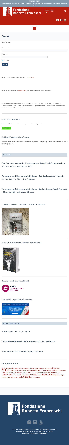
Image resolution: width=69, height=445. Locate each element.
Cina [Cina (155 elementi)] (28, 368)
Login (38, 1)
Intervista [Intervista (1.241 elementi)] (50, 373)
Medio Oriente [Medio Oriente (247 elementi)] (16, 375)
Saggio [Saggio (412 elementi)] (61, 375)
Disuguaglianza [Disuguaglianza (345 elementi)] (30, 370)
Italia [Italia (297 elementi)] (55, 372)
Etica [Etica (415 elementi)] (52, 370)
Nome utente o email (7, 48)
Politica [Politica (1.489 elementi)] (32, 375)
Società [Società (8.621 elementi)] (25, 376)
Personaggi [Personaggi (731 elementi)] (24, 375)
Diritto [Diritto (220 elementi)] (24, 370)
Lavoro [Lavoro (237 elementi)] (58, 372)
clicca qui (31, 77)
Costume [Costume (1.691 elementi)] (56, 368)
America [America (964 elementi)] (11, 368)
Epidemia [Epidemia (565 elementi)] (47, 370)
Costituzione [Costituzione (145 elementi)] (49, 368)
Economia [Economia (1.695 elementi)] (39, 370)
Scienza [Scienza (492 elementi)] (10, 377)
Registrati (32, 1)
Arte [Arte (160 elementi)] (19, 368)
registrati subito (22, 90)
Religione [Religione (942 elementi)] (55, 375)
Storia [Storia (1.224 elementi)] (32, 377)
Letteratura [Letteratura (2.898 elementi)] (7, 374)
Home (3, 42)
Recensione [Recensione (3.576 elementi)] (46, 374)
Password (4, 54)
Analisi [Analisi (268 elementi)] (16, 368)
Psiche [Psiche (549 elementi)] (37, 375)
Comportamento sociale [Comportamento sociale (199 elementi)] (40, 368)
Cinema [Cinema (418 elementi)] (32, 368)
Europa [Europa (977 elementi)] (57, 370)
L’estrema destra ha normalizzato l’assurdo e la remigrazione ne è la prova (28, 341)
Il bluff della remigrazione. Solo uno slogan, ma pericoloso (22, 351)
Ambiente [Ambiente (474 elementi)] (5, 368)
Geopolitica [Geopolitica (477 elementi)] (17, 372)
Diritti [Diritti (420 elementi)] (21, 370)
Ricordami (6, 60)
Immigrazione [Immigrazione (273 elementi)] (34, 372)
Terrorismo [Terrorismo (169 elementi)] (37, 377)
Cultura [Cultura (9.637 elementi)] (6, 370)
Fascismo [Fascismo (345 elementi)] (63, 370)
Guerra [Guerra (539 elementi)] (28, 372)
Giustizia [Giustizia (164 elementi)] (23, 372)
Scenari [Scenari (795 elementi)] (4, 377)
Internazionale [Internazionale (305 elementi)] (42, 372)
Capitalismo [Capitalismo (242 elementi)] (24, 368)
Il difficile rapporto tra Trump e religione (16, 332)
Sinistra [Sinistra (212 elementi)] (19, 377)
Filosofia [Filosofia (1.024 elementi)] (5, 373)
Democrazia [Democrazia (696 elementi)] (15, 370)
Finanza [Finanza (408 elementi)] (11, 372)
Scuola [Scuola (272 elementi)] (15, 377)
